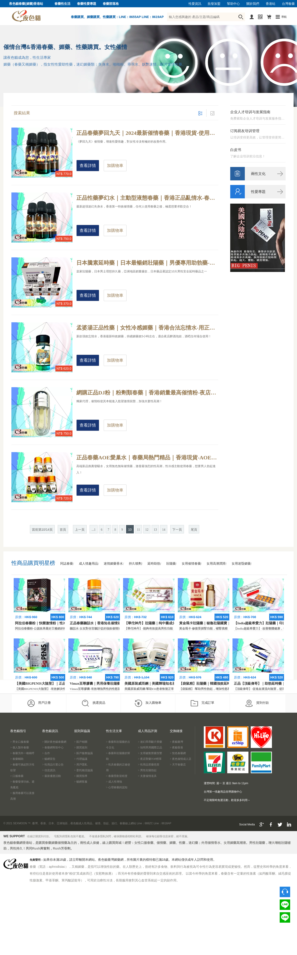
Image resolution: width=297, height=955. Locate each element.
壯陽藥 (171, 563)
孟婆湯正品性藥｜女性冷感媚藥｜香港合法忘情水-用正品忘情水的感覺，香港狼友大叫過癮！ (147, 328)
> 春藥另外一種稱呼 (22, 753)
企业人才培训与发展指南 (250, 112)
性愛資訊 (195, 3)
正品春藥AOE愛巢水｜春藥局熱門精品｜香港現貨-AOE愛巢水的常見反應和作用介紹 (147, 458)
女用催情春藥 (191, 563)
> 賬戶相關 (80, 741)
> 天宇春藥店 (178, 764)
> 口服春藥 (16, 776)
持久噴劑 (135, 563)
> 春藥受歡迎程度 (116, 776)
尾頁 (194, 529)
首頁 (63, 529)
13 (155, 529)
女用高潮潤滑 (216, 563)
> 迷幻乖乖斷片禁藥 (150, 741)
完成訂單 (202, 703)
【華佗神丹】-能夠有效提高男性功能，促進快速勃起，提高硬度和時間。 (172, 628)
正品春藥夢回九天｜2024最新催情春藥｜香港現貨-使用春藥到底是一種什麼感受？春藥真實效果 (147, 133)
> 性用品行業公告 (53, 764)
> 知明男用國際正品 (150, 747)
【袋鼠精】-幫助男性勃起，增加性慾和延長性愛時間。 (215, 689)
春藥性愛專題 (86, 3)
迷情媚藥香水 (113, 563)
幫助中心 (233, 3)
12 (146, 529)
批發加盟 (214, 3)
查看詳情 (88, 165)
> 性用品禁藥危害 (148, 764)
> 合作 (46, 753)
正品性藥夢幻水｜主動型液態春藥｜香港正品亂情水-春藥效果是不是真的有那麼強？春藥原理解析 (147, 198)
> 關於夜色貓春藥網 (54, 741)
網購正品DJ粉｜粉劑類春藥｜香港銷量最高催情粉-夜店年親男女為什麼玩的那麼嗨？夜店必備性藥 (147, 393)
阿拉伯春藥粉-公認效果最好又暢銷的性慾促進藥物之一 (51, 628)
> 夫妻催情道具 (147, 776)
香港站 (270, 3)
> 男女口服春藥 (19, 741)
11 (138, 529)
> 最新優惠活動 (51, 776)
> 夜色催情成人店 (180, 758)
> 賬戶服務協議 (83, 753)
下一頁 (177, 529)
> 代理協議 (80, 758)
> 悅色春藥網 (178, 753)
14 (163, 529)
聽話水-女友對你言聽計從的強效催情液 (95, 628)
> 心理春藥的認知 (116, 787)
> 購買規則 (80, 747)
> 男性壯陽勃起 (147, 770)
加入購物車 (147, 703)
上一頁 (80, 529)
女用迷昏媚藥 (241, 563)
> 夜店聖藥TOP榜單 (150, 758)
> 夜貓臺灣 (176, 741)
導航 (284, 16)
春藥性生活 (62, 3)
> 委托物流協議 (83, 770)
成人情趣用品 (88, 563)
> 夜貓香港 (176, 747)
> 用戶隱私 (80, 764)
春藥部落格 (111, 3)
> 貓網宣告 (48, 758)
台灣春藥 (288, 3)
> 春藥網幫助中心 (53, 747)
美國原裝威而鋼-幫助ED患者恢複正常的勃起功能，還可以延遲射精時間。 (172, 689)
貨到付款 (257, 703)
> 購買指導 (80, 776)
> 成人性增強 (114, 781)
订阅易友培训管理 (244, 131)
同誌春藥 (66, 563)
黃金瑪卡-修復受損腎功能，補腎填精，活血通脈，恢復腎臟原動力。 (224, 628)
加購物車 (115, 165)
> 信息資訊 (48, 770)
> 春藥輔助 (16, 758)
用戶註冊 (39, 703)
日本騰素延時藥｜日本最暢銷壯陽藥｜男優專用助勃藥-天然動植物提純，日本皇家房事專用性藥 (147, 263)
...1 (94, 529)
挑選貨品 (93, 703)
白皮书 (235, 150)
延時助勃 (153, 563)
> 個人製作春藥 (19, 747)
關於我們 (252, 3)
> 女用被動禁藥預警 (150, 753)
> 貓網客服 (80, 781)
